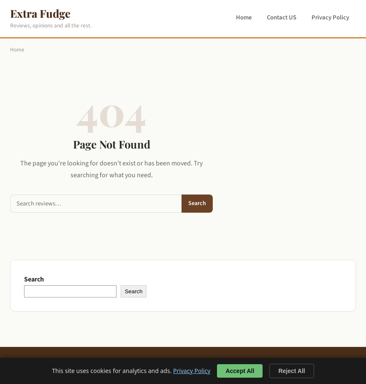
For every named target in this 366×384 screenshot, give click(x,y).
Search (197, 203)
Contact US (281, 17)
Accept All (239, 371)
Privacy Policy (330, 17)
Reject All (291, 371)
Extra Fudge (40, 13)
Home (244, 17)
